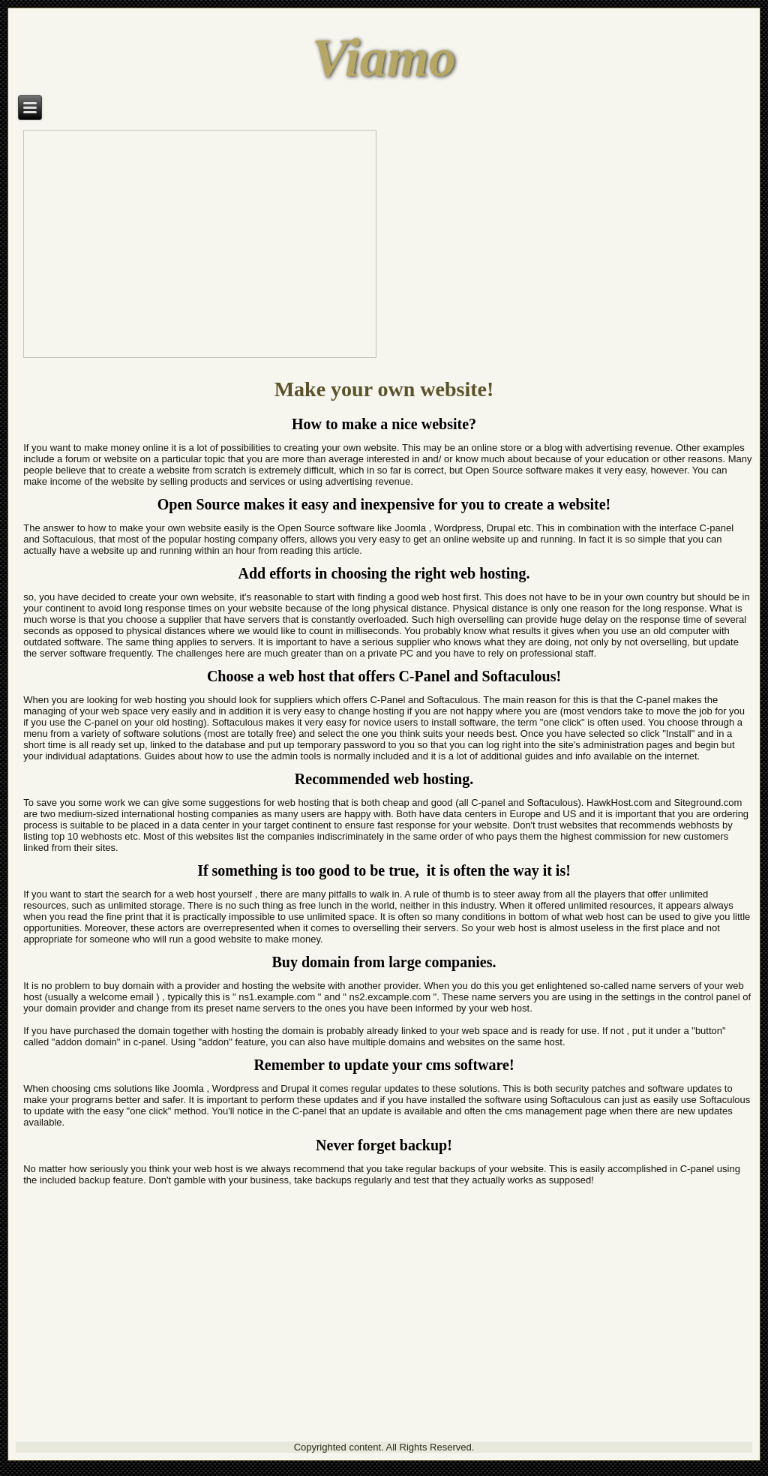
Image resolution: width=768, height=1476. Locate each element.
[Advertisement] (384, 1329)
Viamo (384, 58)
